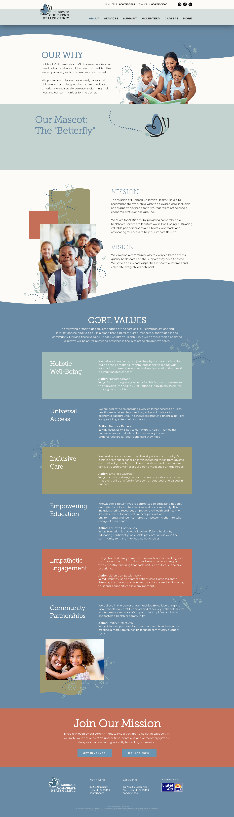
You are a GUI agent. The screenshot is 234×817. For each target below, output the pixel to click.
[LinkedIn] (190, 4)
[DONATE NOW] (139, 753)
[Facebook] (185, 4)
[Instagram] (179, 4)
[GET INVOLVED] (94, 753)
